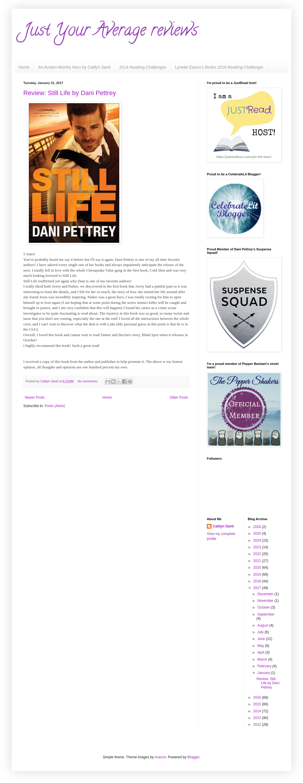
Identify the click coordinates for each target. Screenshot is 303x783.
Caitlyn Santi (223, 526)
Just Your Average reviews (110, 31)
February (264, 666)
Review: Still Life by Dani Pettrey (69, 93)
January (264, 673)
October (264, 607)
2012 (257, 725)
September (265, 614)
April (261, 652)
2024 (257, 540)
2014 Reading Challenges (142, 67)
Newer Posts (35, 397)
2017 (257, 588)
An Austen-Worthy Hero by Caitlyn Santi (74, 67)
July (261, 632)
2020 (257, 568)
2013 (257, 718)
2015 (257, 704)
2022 (257, 554)
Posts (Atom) (55, 406)
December (265, 594)
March (262, 659)
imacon (160, 757)
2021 (257, 561)
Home (24, 67)
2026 (257, 527)
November (265, 601)
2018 (257, 581)
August (263, 625)
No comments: (88, 381)
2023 (257, 547)
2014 (257, 711)
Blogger (193, 757)
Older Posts (179, 397)
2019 (257, 574)
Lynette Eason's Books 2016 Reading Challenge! (219, 67)
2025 (257, 533)
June (261, 639)
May (261, 646)
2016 (257, 697)
